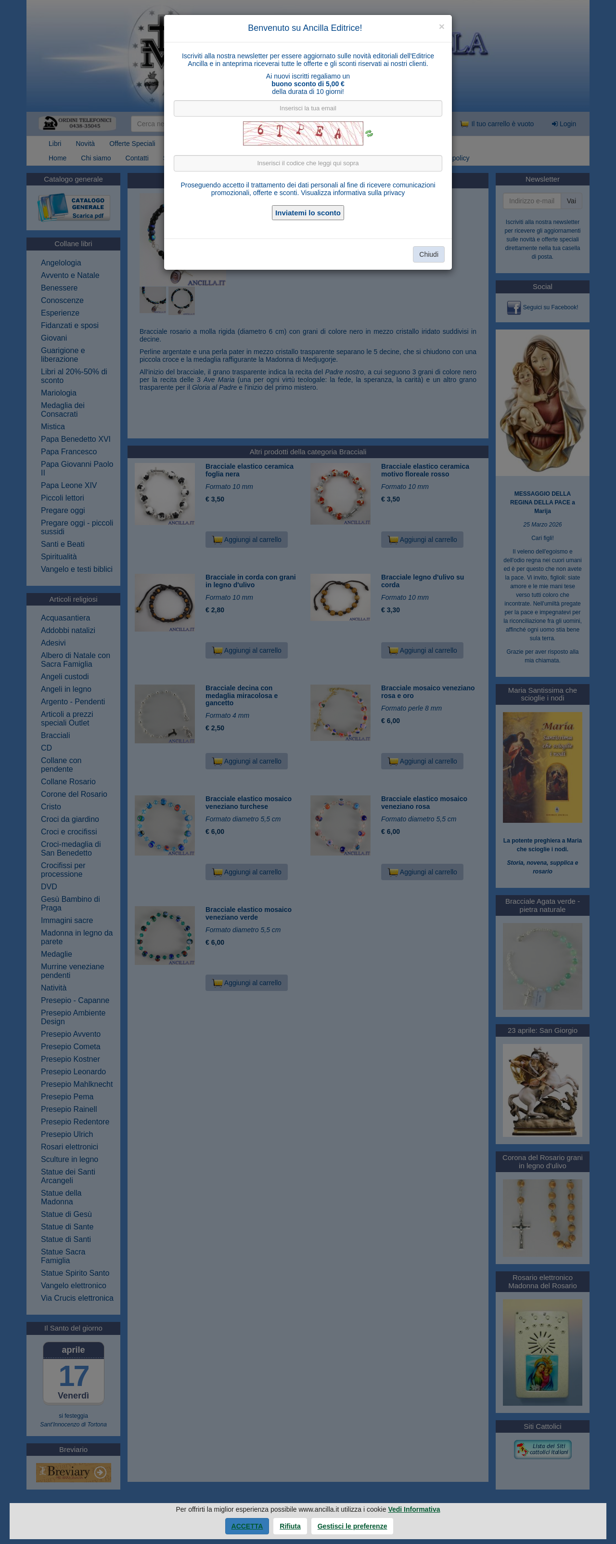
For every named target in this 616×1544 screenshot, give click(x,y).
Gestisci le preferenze (352, 1526)
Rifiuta (290, 1526)
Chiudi (428, 254)
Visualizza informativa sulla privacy (353, 193)
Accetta (247, 1526)
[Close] (442, 26)
